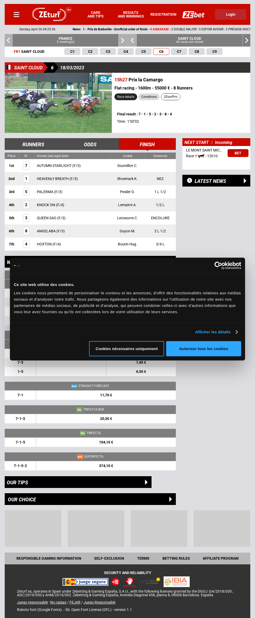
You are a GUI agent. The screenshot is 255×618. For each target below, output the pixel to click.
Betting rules (176, 558)
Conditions (149, 97)
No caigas (58, 602)
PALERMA (45, 192)
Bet (238, 153)
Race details (125, 97)
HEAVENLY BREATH (53, 179)
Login (230, 14)
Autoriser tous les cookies (203, 348)
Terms (143, 558)
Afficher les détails (212, 332)
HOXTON (45, 244)
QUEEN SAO (47, 218)
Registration (163, 14)
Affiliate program (221, 558)
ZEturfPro (170, 97)
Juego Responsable (99, 602)
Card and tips (96, 14)
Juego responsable (32, 602)
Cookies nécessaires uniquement (127, 348)
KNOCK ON (46, 205)
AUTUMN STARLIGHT (54, 166)
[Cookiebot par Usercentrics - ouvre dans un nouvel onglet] (218, 265)
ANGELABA (46, 231)
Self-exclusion (109, 558)
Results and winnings (131, 14)
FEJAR (74, 602)
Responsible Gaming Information (48, 558)
